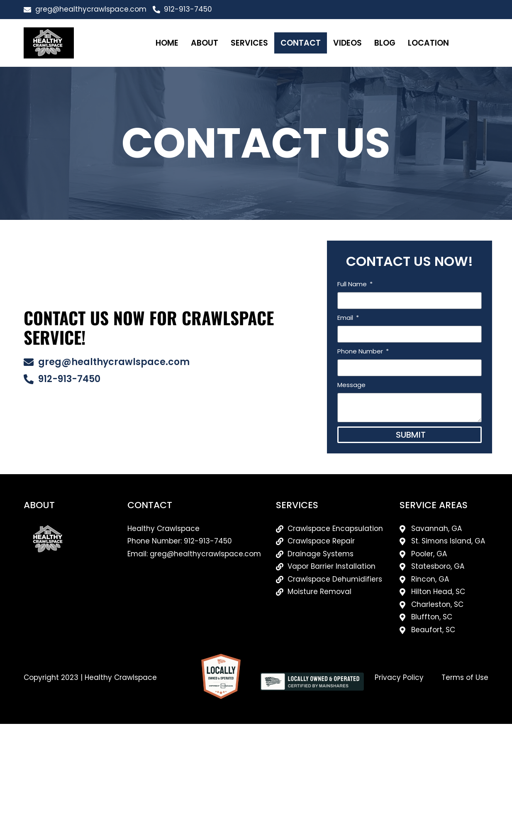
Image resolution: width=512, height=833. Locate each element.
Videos (347, 43)
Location (428, 43)
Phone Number (366, 351)
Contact (300, 43)
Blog (384, 43)
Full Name (358, 284)
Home (167, 43)
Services (249, 43)
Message (357, 384)
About (204, 43)
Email (351, 317)
